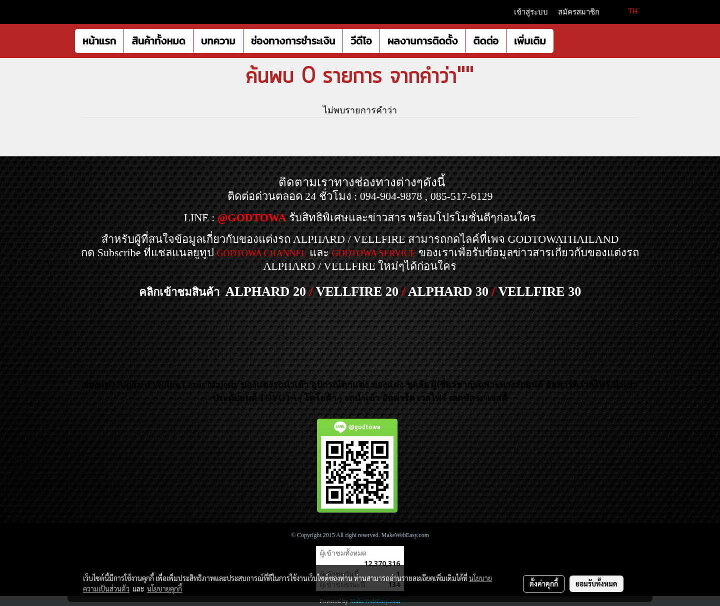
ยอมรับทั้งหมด (597, 583)
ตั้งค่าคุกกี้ (544, 583)
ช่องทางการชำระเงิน (293, 40)
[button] (562, 41)
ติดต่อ (485, 40)
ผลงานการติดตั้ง (423, 40)
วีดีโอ (361, 40)
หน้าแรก (99, 40)
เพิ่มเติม (530, 40)
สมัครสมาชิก (579, 12)
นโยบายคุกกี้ (164, 588)
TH (627, 11)
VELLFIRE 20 (357, 291)
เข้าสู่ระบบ (531, 12)
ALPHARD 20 (266, 291)
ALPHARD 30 (448, 291)
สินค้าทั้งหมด (158, 40)
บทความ (218, 40)
